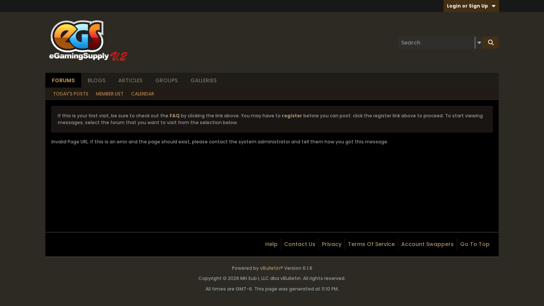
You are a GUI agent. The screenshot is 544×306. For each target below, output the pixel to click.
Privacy (332, 244)
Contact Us (299, 244)
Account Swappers (427, 244)
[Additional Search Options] (479, 43)
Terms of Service (371, 244)
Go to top (475, 244)
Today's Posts (70, 94)
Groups (166, 80)
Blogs (96, 80)
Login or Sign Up (471, 6)
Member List (110, 94)
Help (271, 244)
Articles (130, 80)
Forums (63, 80)
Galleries (203, 80)
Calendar (142, 94)
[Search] (440, 43)
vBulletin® (271, 268)
